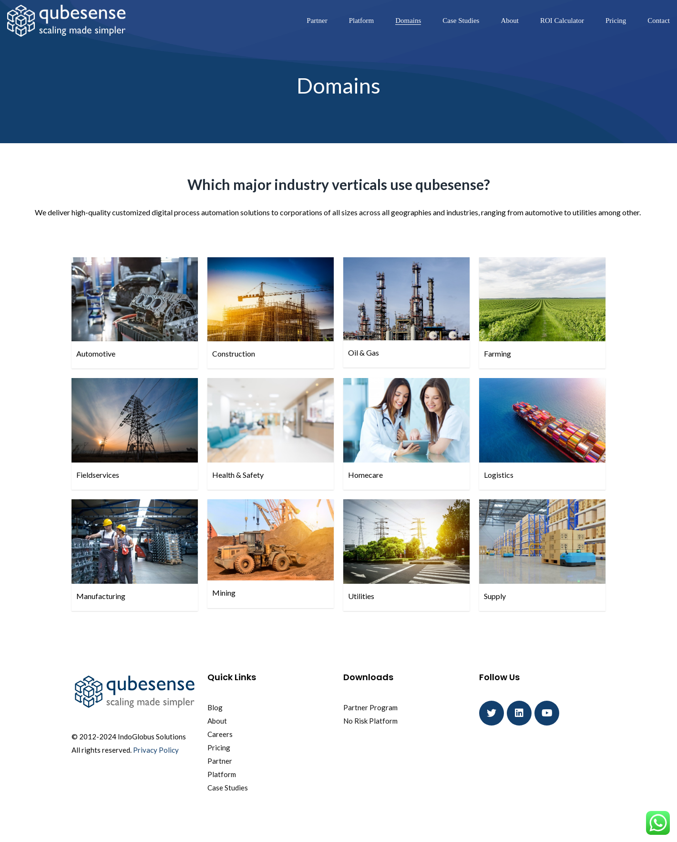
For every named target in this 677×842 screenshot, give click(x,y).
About (510, 20)
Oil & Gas (363, 352)
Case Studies (460, 20)
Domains (408, 20)
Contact (658, 20)
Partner (317, 20)
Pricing (615, 20)
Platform (361, 20)
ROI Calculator (562, 20)
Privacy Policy (156, 750)
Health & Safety (238, 474)
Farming (497, 353)
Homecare (365, 474)
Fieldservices (97, 474)
